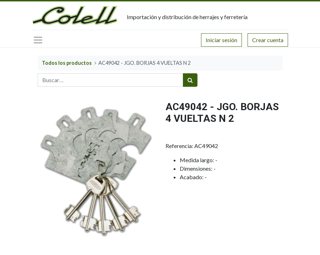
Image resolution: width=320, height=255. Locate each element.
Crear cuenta (267, 39)
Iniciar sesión (221, 39)
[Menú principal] (38, 40)
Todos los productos (67, 63)
